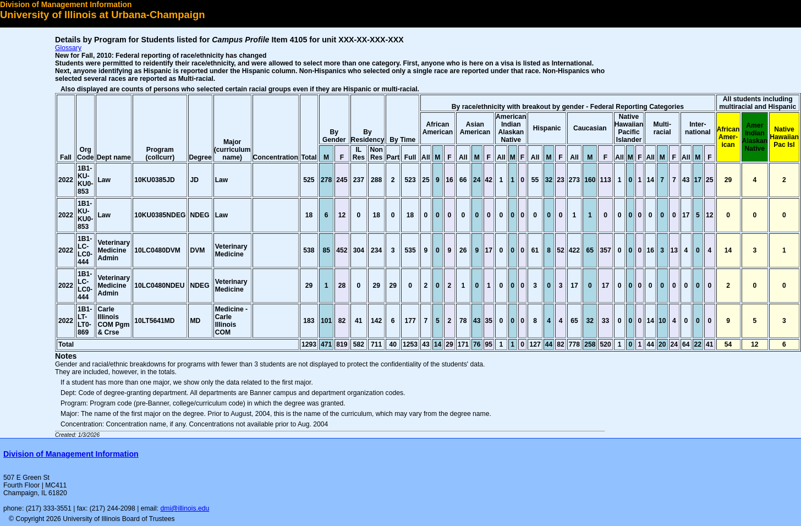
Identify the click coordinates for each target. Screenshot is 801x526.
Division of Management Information (65, 4)
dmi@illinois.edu (185, 508)
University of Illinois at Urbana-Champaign (102, 14)
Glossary (68, 48)
